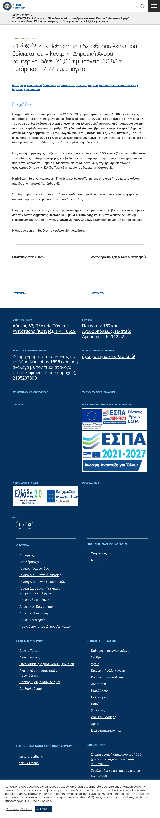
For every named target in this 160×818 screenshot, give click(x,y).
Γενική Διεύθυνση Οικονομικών (42, 580)
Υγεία (95, 662)
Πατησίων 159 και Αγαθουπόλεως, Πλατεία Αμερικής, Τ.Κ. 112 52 (106, 331)
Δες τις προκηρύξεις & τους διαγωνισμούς (118, 257)
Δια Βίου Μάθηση (103, 715)
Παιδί (95, 702)
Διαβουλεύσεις (30, 687)
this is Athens (29, 759)
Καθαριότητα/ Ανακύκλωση (111, 649)
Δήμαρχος (26, 553)
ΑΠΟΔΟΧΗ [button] (43, 809)
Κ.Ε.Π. (95, 560)
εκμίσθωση (34, 85)
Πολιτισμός (99, 695)
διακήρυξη (19, 85)
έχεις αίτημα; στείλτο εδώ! (108, 356)
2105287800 (25, 378)
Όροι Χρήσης (18, 405)
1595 (55, 361)
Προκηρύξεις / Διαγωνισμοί (39, 680)
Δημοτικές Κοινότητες (36, 605)
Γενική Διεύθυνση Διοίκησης (40, 573)
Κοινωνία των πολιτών (107, 675)
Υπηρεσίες (99, 553)
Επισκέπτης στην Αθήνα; (28, 257)
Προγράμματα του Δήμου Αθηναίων (45, 625)
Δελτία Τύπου (29, 649)
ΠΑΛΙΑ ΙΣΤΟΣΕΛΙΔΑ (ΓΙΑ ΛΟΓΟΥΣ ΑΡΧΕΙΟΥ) (30, 392)
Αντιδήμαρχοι (29, 560)
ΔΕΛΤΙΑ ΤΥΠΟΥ (21, 15)
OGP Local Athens (90, 483)
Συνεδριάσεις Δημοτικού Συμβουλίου (46, 662)
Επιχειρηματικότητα (106, 729)
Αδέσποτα (98, 682)
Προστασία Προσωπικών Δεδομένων (99, 392)
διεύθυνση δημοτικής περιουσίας (65, 85)
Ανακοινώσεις (29, 655)
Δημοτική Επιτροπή (33, 611)
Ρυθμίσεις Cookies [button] (19, 809)
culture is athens (31, 753)
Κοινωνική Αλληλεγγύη (108, 669)
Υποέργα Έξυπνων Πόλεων (25, 483)
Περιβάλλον (100, 689)
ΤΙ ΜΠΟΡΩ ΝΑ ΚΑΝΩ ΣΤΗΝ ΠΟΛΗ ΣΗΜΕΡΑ (44, 743)
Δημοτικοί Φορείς (32, 618)
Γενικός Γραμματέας (34, 567)
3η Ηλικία (98, 709)
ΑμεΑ (95, 722)
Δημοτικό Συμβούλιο (34, 598)
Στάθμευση (99, 655)
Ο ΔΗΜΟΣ (22, 544)
